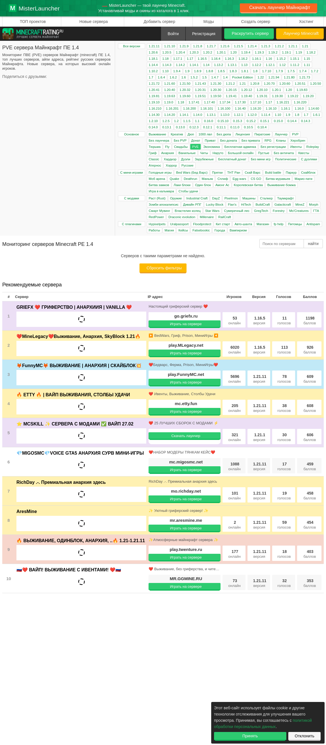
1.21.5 (238, 46)
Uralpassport (179, 224)
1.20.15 (231, 89)
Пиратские (262, 134)
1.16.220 (300, 102)
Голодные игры (160, 172)
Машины (248, 198)
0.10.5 (248, 127)
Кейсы (183, 230)
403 (309, 554)
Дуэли (185, 159)
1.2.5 (166, 121)
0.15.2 (251, 121)
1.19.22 (292, 96)
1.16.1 (256, 58)
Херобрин (297, 140)
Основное (131, 134)
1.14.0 (197, 114)
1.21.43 (200, 83)
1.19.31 (262, 96)
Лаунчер (281, 134)
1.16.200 (189, 108)
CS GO (256, 178)
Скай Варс (253, 172)
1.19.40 (246, 96)
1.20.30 (215, 89)
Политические (285, 159)
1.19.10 (154, 102)
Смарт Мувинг (159, 210)
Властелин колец (187, 210)
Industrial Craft (197, 198)
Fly (167, 146)
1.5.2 (194, 77)
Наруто (218, 153)
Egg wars (239, 178)
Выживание (157, 134)
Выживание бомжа (281, 185)
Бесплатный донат (232, 159)
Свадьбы (181, 146)
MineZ (299, 204)
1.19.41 (231, 96)
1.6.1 (316, 114)
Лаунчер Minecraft (301, 33)
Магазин (263, 224)
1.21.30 (215, 83)
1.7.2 (314, 71)
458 (309, 495)
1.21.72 (154, 83)
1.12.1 (270, 65)
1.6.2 (173, 77)
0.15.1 (264, 121)
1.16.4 (215, 58)
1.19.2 (273, 52)
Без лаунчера (159, 140)
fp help (278, 224)
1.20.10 (262, 89)
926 (309, 349)
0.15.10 (223, 121)
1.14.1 (194, 65)
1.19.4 (245, 52)
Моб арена (157, 178)
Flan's (232, 204)
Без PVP (180, 140)
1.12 (282, 65)
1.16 (269, 58)
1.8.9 (198, 71)
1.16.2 (242, 58)
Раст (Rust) (157, 198)
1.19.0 (168, 102)
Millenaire (207, 217)
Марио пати (303, 178)
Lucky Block (214, 204)
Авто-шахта (243, 224)
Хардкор (170, 159)
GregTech (261, 210)
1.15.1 (294, 58)
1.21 (305, 46)
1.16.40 (240, 108)
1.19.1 (286, 52)
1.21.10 (169, 46)
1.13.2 (218, 65)
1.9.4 (177, 71)
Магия (169, 230)
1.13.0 (224, 114)
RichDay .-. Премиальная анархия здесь (61, 482)
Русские (187, 165)
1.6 (183, 77)
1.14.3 (167, 65)
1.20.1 (221, 52)
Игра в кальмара (161, 191)
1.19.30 (277, 96)
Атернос (155, 165)
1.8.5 (221, 71)
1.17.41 (194, 102)
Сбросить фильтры (164, 268)
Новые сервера (93, 21)
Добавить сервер (159, 21)
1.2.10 (153, 121)
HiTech (246, 204)
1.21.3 (265, 46)
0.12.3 (194, 127)
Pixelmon (231, 198)
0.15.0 (278, 121)
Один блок (203, 185)
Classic (154, 159)
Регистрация (203, 33)
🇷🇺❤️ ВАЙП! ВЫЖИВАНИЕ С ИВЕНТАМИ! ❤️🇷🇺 (68, 569)
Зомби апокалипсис (164, 204)
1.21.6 (224, 46)
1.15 (307, 58)
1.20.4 (180, 52)
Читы (204, 153)
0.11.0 (234, 127)
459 (309, 466)
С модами (131, 198)
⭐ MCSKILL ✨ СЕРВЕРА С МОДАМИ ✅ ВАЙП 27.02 (75, 424)
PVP (295, 134)
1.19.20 (308, 96)
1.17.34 (224, 102)
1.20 (233, 52)
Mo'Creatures (299, 210)
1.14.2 (180, 65)
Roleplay (312, 146)
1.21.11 (154, 46)
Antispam (313, 224)
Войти (173, 33)
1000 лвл (205, 134)
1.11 (307, 65)
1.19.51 (200, 96)
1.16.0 (299, 108)
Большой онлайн (240, 153)
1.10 (165, 71)
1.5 (204, 77)
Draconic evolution (181, 217)
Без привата (251, 140)
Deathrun (190, 178)
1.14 (206, 65)
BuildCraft (262, 204)
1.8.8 (209, 71)
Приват (210, 140)
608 (309, 408)
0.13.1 (167, 127)
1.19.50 (215, 96)
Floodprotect (202, 224)
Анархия (167, 153)
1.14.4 (153, 65)
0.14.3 (305, 121)
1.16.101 (206, 108)
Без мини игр (260, 159)
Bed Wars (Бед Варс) (192, 172)
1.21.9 (184, 46)
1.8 (255, 71)
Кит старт (223, 224)
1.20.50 (315, 83)
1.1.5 (186, 121)
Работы (154, 230)
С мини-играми (131, 172)
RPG (268, 140)
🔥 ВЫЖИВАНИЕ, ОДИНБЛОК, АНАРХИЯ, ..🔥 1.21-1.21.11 (80, 540)
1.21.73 (304, 77)
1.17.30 (240, 102)
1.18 (165, 58)
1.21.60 (169, 83)
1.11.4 (265, 114)
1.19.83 (302, 89)
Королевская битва (248, 185)
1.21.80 (289, 77)
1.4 (225, 77)
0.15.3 (237, 121)
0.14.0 (153, 127)
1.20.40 (169, 89)
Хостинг (306, 21)
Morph (313, 204)
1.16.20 (255, 108)
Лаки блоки (182, 185)
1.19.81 (154, 96)
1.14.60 (313, 108)
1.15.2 (281, 58)
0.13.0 (180, 127)
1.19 (299, 52)
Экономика (211, 146)
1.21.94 (273, 77)
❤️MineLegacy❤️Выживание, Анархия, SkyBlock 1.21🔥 (78, 336)
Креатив (177, 134)
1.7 (151, 77)
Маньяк (207, 178)
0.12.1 (207, 127)
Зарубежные (204, 159)
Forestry (279, 210)
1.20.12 (246, 89)
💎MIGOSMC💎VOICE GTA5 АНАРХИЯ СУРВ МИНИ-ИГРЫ (80, 453)
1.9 (187, 71)
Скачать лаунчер (185, 436)
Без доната (228, 140)
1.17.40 (209, 102)
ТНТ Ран (233, 172)
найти (313, 243)
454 (309, 524)
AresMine (26, 511)
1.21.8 (197, 46)
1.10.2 (153, 71)
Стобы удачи (188, 191)
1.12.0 (252, 114)
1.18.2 (311, 52)
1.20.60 (284, 83)
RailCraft (224, 217)
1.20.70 (269, 83)
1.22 (260, 77)
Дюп (191, 134)
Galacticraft (282, 204)
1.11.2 (294, 65)
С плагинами (131, 224)
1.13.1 (232, 65)
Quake (174, 178)
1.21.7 (211, 46)
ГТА (316, 210)
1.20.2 (207, 52)
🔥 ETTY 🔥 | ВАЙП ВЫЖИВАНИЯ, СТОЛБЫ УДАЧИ (73, 394)
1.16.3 (229, 58)
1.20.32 (184, 89)
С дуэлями (309, 159)
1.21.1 (292, 46)
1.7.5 (291, 71)
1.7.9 (279, 71)
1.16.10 (271, 108)
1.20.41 (154, 89)
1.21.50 (184, 83)
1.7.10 (266, 71)
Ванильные (187, 153)
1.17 (190, 58)
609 (309, 379)
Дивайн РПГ (192, 204)
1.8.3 (233, 71)
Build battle (273, 172)
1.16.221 (283, 102)
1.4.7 (215, 77)
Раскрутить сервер (250, 33)
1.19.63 (169, 96)
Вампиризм (238, 230)
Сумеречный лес (236, 210)
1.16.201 (172, 108)
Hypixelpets (157, 224)
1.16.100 (224, 108)
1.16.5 (202, 58)
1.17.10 (255, 102)
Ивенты (296, 146)
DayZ (216, 198)
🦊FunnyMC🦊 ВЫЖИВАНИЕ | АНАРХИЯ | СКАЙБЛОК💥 (78, 365)
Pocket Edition (242, 77)
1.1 (197, 121)
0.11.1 (221, 127)
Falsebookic (201, 230)
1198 (309, 320)
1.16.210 (155, 108)
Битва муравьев (278, 178)
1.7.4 (303, 71)
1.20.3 (194, 52)
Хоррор (171, 165)
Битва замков (159, 185)
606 (309, 437)
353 (309, 583)
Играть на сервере (186, 324)
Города (219, 230)
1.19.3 (259, 52)
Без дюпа (224, 134)
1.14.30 (154, 114)
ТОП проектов (33, 21)
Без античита (284, 153)
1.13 (244, 65)
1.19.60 (184, 96)
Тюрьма (155, 146)
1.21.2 (279, 46)
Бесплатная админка (240, 146)
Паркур (291, 172)
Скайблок (308, 172)
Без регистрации (273, 146)
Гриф (153, 153)
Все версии (131, 46)
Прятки (217, 172)
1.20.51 (300, 83)
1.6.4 (161, 77)
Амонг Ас (222, 185)
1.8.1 (245, 71)
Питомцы (295, 224)
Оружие (176, 198)
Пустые (263, 153)
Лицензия (242, 134)
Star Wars (212, 210)
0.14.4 (292, 121)
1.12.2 (256, 65)
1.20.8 (254, 83)
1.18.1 (153, 58)
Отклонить (304, 736)
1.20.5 (167, 52)
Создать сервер (255, 21)
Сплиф (222, 178)
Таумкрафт (285, 198)
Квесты (303, 153)
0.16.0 (208, 121)
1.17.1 (177, 58)
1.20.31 (200, 89)
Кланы (281, 140)
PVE (195, 146)
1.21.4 (252, 46)
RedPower (156, 217)
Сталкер (266, 198)
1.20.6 (153, 52)
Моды (208, 21)
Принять (250, 736)
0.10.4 (261, 127)
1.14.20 (169, 114)
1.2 (176, 121)
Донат (195, 140)
